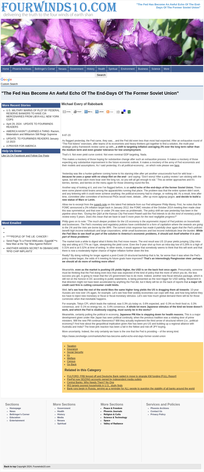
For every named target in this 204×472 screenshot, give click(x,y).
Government (76, 68)
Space (107, 420)
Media (60, 417)
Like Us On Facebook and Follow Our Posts (25, 155)
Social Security (75, 352)
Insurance (72, 349)
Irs (68, 355)
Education (15, 417)
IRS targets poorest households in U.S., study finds (94, 385)
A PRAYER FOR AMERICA (21, 146)
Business (143, 68)
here (176, 165)
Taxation (71, 346)
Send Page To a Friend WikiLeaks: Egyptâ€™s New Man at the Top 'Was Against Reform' (31, 242)
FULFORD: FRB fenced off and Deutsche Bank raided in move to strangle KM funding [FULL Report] (121, 376)
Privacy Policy (158, 414)
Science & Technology (115, 417)
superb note (100, 204)
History (90, 68)
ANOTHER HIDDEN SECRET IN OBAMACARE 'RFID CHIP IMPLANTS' (32, 250)
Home (5, 68)
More (166, 68)
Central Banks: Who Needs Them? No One (90, 382)
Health (101, 68)
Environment (128, 68)
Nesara (62, 68)
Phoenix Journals (113, 411)
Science (155, 68)
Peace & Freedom (113, 408)
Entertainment (17, 420)
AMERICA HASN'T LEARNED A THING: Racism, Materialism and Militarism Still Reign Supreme (33, 133)
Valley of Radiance (113, 423)
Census (71, 361)
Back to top (10, 466)
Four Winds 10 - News (42, 8)
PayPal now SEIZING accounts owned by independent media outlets (104, 379)
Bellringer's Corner (45, 68)
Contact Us (156, 411)
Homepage (15, 408)
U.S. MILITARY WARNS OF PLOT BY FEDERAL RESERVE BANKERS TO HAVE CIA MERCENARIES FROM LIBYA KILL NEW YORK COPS (32, 115)
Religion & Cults (112, 414)
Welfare (71, 358)
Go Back (71, 364)
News (12, 411)
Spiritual (113, 68)
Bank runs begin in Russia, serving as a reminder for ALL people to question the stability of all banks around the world (131, 388)
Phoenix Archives (21, 68)
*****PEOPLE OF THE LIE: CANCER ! (27, 236)
